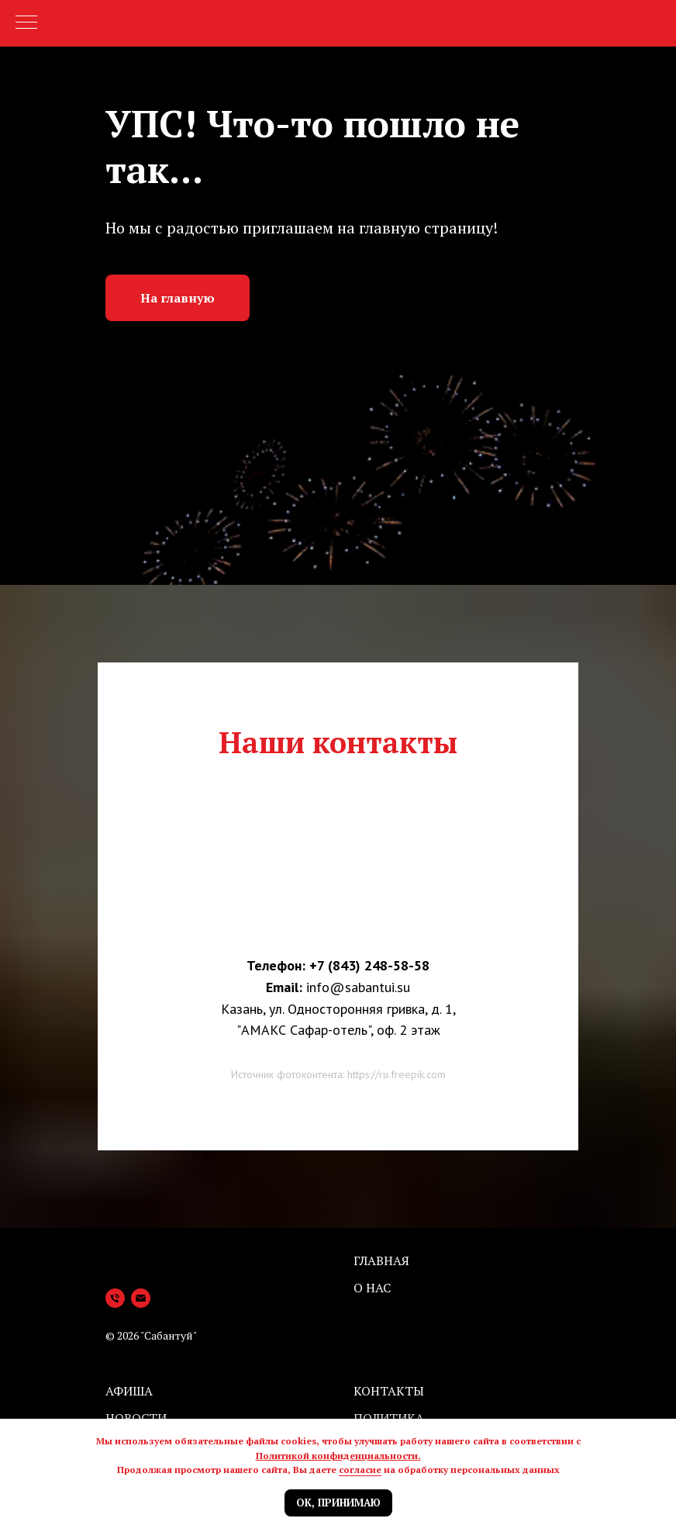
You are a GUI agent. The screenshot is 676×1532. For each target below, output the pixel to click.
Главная (381, 1260)
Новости (136, 1418)
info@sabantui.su (358, 987)
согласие (360, 1469)
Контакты (389, 1390)
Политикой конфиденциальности (337, 1455)
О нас (372, 1287)
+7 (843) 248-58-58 (369, 965)
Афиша (129, 1390)
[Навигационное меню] (26, 23)
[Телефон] (115, 1298)
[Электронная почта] (140, 1298)
